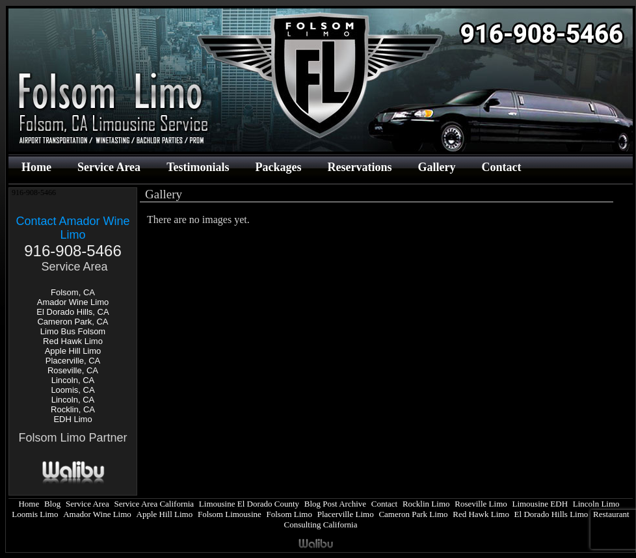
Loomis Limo (35, 514)
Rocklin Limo (426, 504)
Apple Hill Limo (73, 351)
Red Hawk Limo (73, 341)
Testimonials (197, 167)
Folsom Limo (289, 514)
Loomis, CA (72, 390)
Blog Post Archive (335, 504)
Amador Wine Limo (73, 302)
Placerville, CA (73, 360)
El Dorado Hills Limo (551, 514)
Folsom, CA (73, 292)
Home (36, 167)
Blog (52, 504)
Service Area (108, 167)
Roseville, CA (72, 370)
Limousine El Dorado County (249, 504)
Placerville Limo (345, 514)
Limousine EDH (540, 504)
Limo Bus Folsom (72, 331)
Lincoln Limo (596, 504)
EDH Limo (72, 419)
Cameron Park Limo (412, 514)
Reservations (359, 167)
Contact (501, 167)
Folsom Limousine (229, 514)
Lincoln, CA (72, 380)
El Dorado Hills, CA (72, 312)
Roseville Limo (481, 504)
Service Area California (154, 504)
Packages (278, 167)
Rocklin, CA (73, 409)
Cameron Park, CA (72, 321)
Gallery (436, 167)
